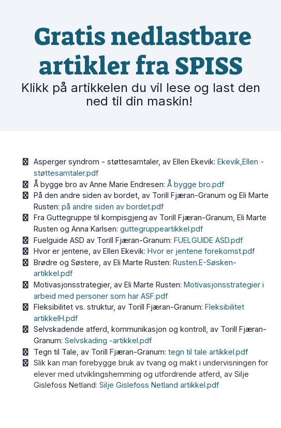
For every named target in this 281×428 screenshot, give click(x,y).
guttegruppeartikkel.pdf (161, 228)
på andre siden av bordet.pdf (113, 206)
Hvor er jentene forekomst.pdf (201, 251)
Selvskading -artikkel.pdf (108, 340)
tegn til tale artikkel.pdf (208, 351)
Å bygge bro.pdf (195, 184)
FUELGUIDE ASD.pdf (208, 240)
